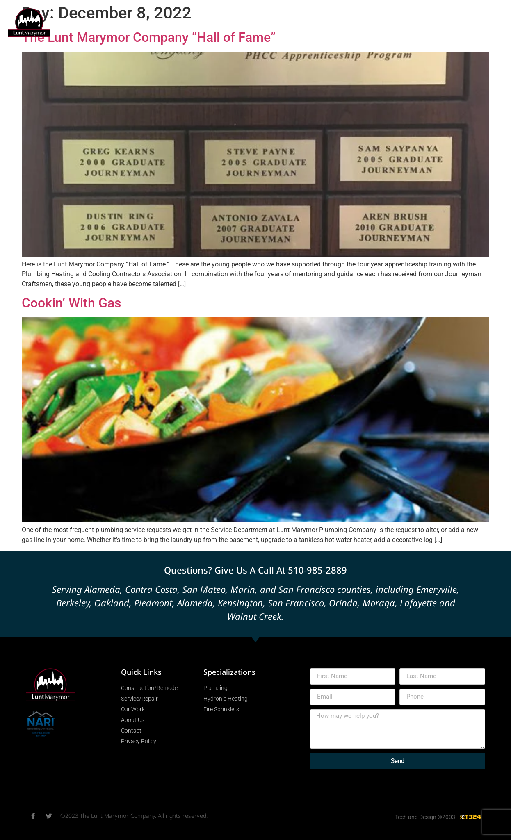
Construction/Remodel (153, 21)
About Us (336, 40)
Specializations (283, 21)
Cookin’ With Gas (71, 303)
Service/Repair (222, 21)
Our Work (339, 21)
